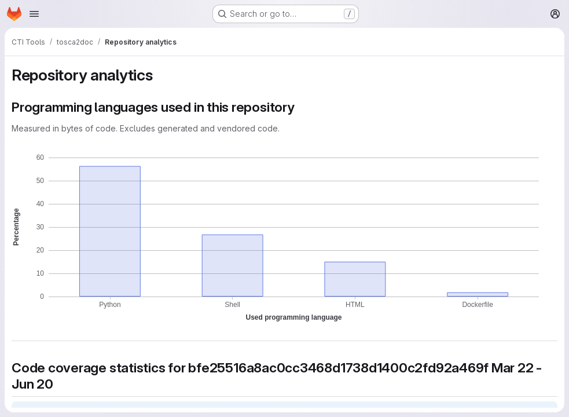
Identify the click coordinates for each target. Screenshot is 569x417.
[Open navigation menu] (34, 14)
